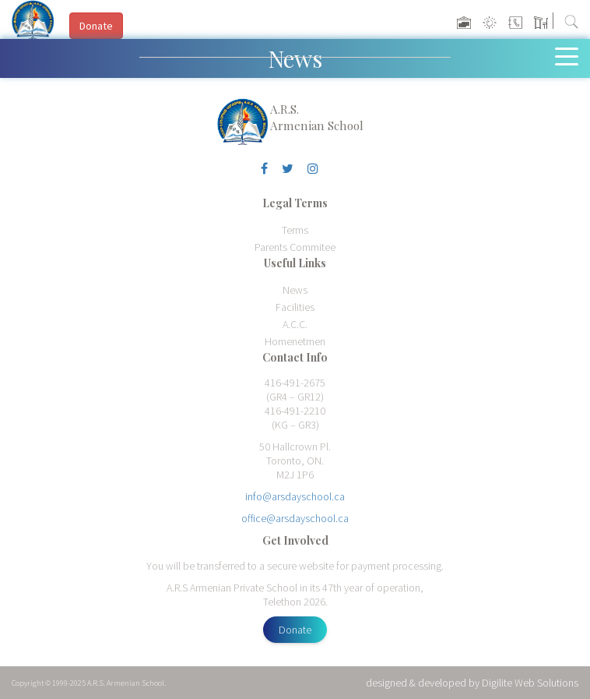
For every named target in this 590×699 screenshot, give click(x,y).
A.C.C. (295, 324)
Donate (295, 630)
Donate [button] (96, 26)
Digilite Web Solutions (530, 683)
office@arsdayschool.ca (295, 518)
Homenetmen (295, 341)
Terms (295, 230)
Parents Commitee (295, 247)
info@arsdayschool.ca (295, 496)
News (295, 290)
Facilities (295, 307)
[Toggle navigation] (570, 55)
